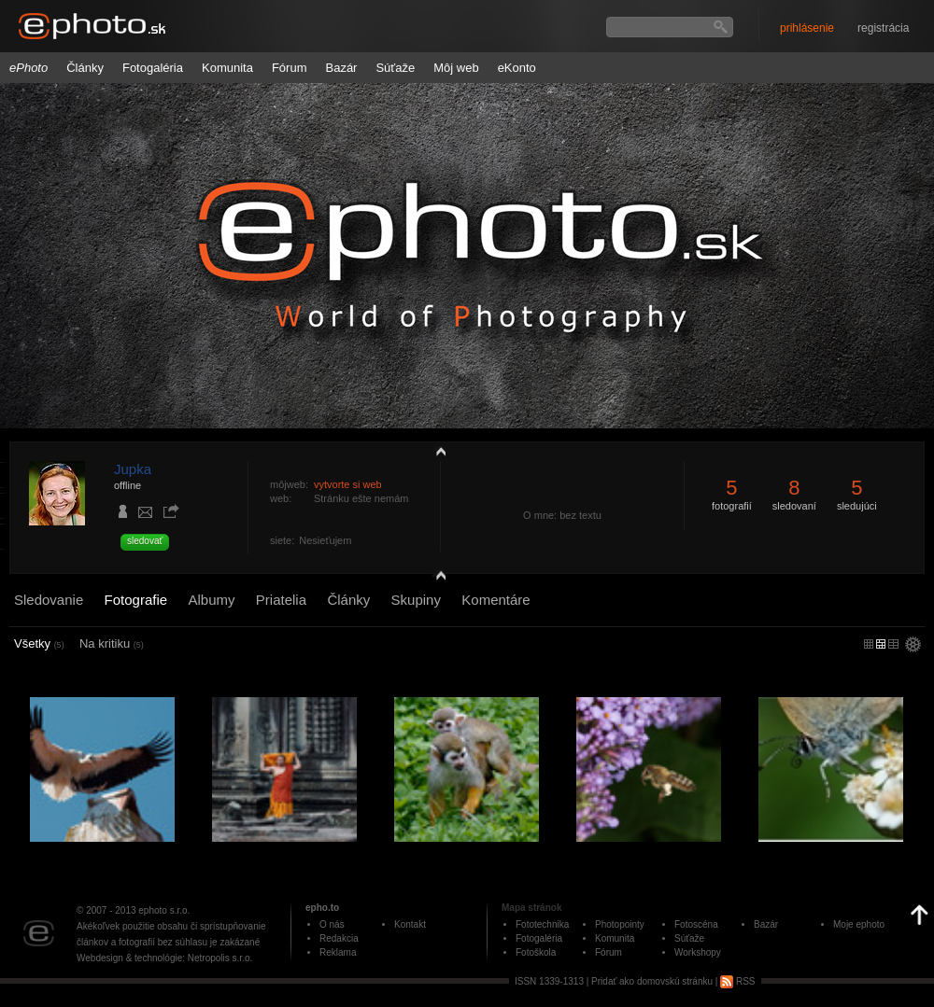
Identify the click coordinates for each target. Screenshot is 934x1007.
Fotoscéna (696, 924)
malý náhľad (880, 644)
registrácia (883, 28)
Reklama (337, 952)
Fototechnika (542, 924)
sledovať (145, 541)
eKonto (517, 68)
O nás (332, 924)
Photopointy (619, 924)
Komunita (227, 68)
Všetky (39, 643)
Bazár (341, 68)
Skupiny (416, 600)
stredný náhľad (893, 644)
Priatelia (281, 600)
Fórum (289, 68)
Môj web (455, 68)
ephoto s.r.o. (164, 910)
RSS (737, 981)
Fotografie (136, 600)
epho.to (322, 907)
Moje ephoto (858, 924)
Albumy (211, 600)
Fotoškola (536, 952)
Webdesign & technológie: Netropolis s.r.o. (164, 958)
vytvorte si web (348, 484)
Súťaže (395, 68)
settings (913, 645)
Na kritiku (111, 643)
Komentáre (495, 600)
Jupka (132, 469)
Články (85, 68)
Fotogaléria (152, 68)
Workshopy (697, 952)
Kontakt (410, 924)
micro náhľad (868, 644)
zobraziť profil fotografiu (436, 450)
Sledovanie (48, 600)
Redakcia (339, 938)
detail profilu (436, 576)
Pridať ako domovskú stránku (652, 981)
